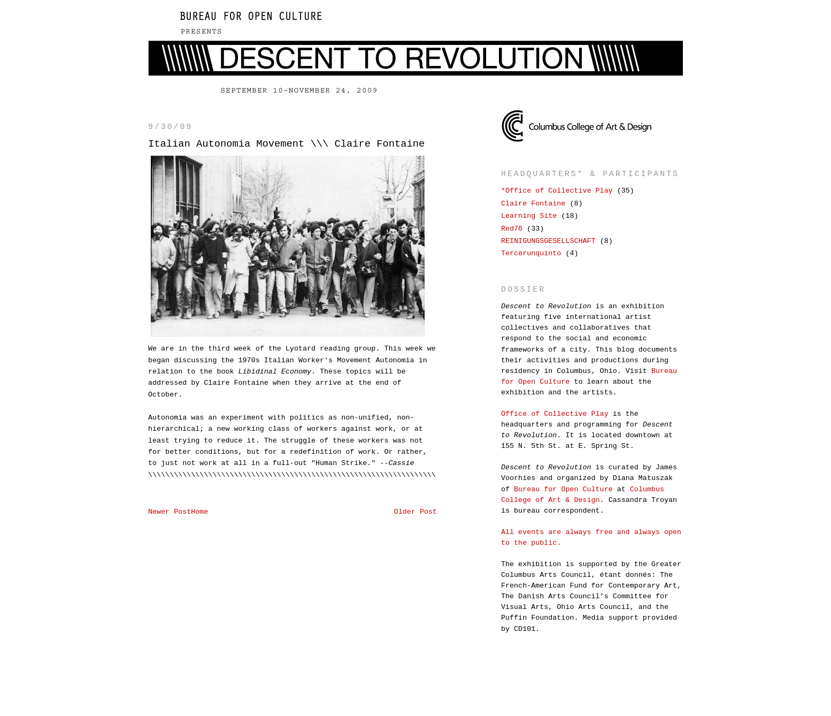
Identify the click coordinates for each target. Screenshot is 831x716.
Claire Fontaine (533, 204)
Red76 (511, 229)
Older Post (415, 512)
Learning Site (529, 216)
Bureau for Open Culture (563, 489)
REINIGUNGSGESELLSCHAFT (548, 241)
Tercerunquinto (531, 253)
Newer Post (169, 512)
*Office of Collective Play (557, 191)
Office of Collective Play (555, 414)
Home (199, 512)
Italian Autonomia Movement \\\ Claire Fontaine (286, 144)
